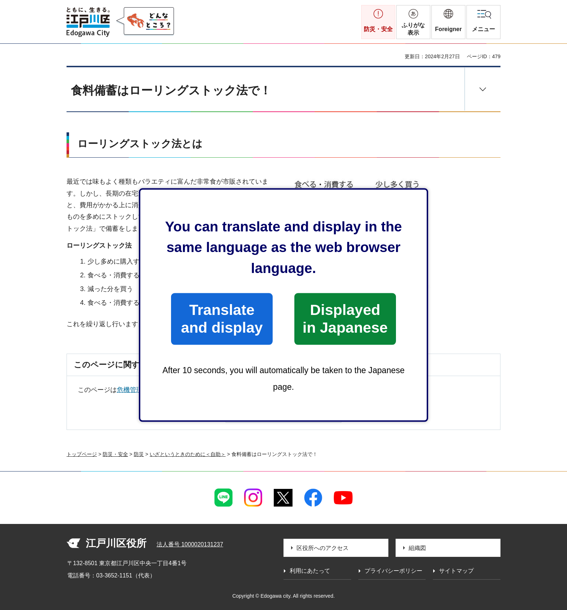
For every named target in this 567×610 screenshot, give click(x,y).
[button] (448, 22)
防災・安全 (115, 454)
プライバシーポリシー (393, 571)
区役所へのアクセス (323, 548)
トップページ (82, 454)
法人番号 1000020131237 (190, 544)
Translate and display (222, 319)
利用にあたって (310, 571)
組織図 (417, 548)
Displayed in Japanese (345, 319)
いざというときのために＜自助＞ (188, 454)
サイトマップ (456, 571)
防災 (139, 454)
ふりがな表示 (413, 29)
